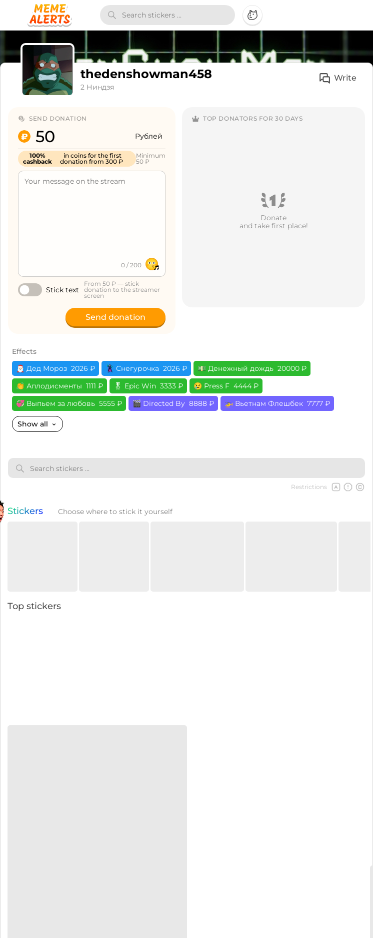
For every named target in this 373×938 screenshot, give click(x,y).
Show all (38, 423)
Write (337, 78)
